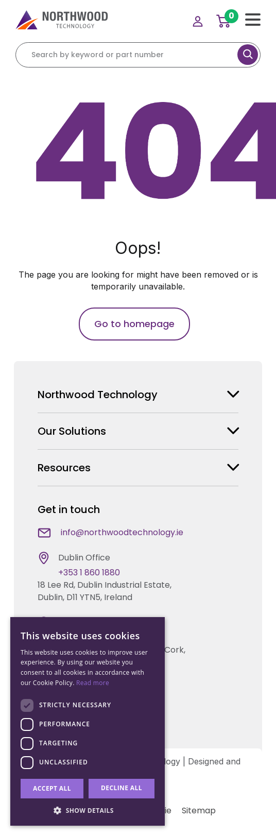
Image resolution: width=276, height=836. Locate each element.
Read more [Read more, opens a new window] (92, 682)
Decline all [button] (121, 787)
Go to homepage (134, 323)
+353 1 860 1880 (89, 572)
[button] (87, 810)
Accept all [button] (52, 788)
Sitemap (199, 810)
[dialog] (87, 721)
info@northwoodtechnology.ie (122, 532)
